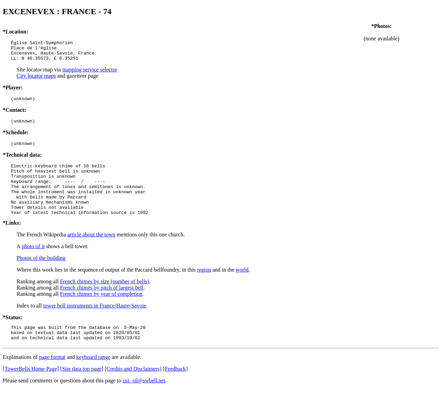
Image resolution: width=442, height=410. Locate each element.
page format (52, 378)
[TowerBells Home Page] (31, 389)
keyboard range (93, 378)
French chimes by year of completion (101, 311)
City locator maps (36, 80)
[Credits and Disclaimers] (133, 389)
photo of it (33, 264)
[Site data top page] (81, 389)
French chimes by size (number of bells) (104, 299)
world (242, 287)
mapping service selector (89, 74)
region (204, 287)
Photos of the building (41, 276)
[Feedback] (175, 389)
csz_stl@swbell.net (144, 401)
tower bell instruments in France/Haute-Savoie (94, 323)
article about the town (91, 252)
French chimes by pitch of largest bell (101, 305)
